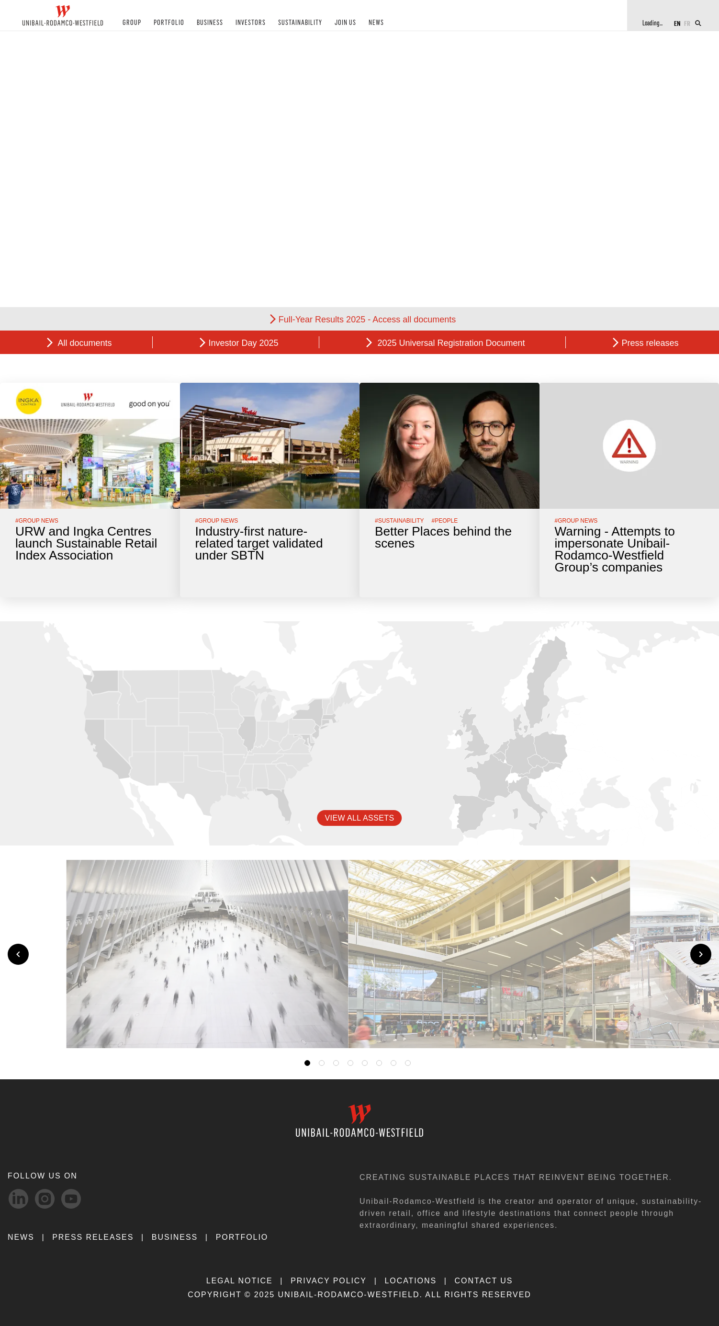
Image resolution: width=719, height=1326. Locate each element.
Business (175, 1237)
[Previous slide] (18, 954)
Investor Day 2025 (243, 343)
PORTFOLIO (166, 23)
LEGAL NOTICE (239, 1281)
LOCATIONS (410, 1281)
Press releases (649, 343)
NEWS (367, 23)
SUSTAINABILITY (292, 23)
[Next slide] (700, 954)
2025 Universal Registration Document (450, 343)
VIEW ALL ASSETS (359, 818)
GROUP (131, 23)
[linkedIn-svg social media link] (18, 1199)
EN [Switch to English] (677, 23)
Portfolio (242, 1237)
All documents (84, 343)
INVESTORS (244, 23)
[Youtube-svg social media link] (71, 1199)
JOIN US (336, 23)
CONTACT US (484, 1281)
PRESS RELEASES (93, 1237)
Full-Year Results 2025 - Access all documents (367, 319)
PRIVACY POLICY (329, 1281)
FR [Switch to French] (687, 23)
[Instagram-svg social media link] (45, 1199)
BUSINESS (204, 23)
